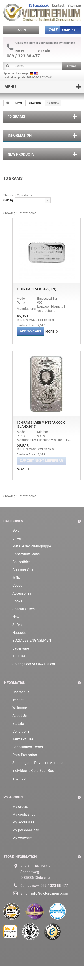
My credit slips (23, 814)
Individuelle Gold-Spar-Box (33, 770)
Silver (18, 103)
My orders (20, 806)
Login (21, 29)
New (15, 617)
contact (58, 5)
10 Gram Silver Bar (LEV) (36, 289)
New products (21, 154)
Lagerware (20, 648)
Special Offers (23, 609)
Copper (18, 585)
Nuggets (19, 632)
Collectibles (21, 562)
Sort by (8, 200)
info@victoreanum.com (49, 893)
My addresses (23, 822)
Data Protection (24, 755)
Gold (16, 530)
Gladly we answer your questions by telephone (41, 43)
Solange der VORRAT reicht (33, 664)
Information (20, 135)
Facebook (39, 5)
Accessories (21, 593)
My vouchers (22, 838)
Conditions (20, 731)
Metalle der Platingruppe (31, 546)
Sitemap (19, 778)
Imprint (18, 700)
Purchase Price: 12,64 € (31, 325)
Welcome (19, 708)
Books (17, 601)
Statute (18, 723)
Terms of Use (22, 739)
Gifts (16, 577)
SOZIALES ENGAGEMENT (32, 640)
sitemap (74, 5)
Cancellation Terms (27, 747)
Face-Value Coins (26, 554)
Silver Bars (35, 103)
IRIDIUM (18, 656)
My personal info (25, 830)
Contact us (20, 692)
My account (14, 797)
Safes (17, 625)
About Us (19, 716)
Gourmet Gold (23, 570)
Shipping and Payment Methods (37, 763)
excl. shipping (46, 319)
